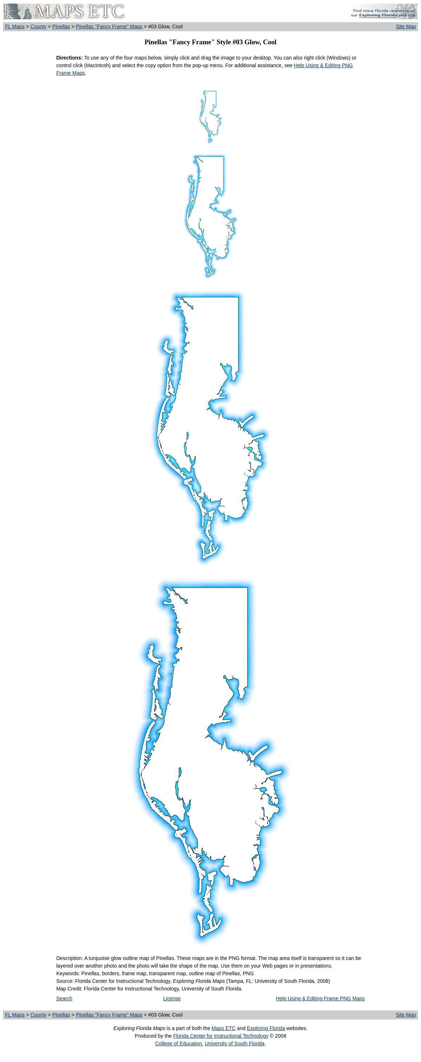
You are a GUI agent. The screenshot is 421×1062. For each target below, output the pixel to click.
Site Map (406, 26)
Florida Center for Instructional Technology (220, 1036)
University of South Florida (234, 1043)
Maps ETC (224, 1028)
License (172, 998)
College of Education (178, 1043)
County (38, 26)
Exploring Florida (266, 1028)
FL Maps (15, 26)
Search (64, 998)
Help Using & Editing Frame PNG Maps (320, 998)
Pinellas (61, 26)
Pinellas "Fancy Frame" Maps (109, 26)
